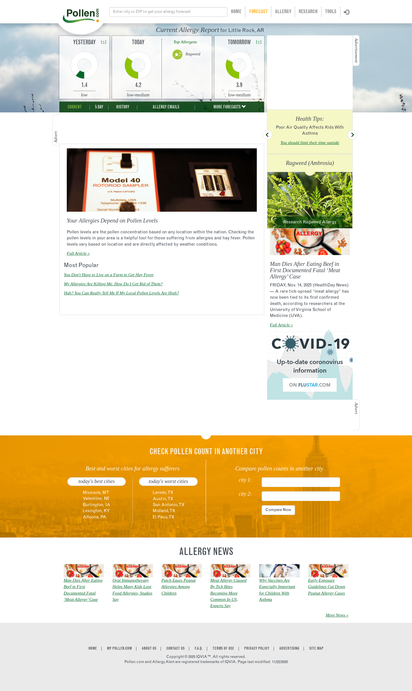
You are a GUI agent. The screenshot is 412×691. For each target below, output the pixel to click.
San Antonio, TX (168, 505)
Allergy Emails (166, 107)
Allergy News (206, 552)
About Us (149, 649)
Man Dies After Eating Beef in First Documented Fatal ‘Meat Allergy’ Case (305, 270)
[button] (267, 135)
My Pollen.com (119, 649)
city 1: (245, 480)
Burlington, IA (96, 505)
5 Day (99, 107)
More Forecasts (229, 107)
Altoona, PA (94, 517)
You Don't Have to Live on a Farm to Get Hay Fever (109, 274)
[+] (103, 41)
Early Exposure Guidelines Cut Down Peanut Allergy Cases (326, 586)
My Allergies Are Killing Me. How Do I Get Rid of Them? (113, 284)
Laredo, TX (163, 493)
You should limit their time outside (309, 142)
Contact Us (175, 649)
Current (75, 107)
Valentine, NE (96, 499)
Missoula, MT (96, 493)
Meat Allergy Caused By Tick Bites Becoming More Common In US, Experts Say (228, 593)
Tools (330, 12)
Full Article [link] (76, 253)
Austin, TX (163, 499)
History (122, 107)
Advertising (289, 649)
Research (308, 12)
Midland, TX (164, 511)
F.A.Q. (199, 649)
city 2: (245, 494)
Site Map (316, 649)
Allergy (283, 12)
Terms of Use (223, 649)
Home (236, 12)
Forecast (258, 12)
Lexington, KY (96, 511)
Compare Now (278, 510)
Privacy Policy (256, 649)
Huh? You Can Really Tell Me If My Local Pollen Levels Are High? (121, 293)
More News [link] (335, 615)
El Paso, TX (163, 517)
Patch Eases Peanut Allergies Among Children (178, 586)
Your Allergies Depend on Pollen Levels (112, 220)
